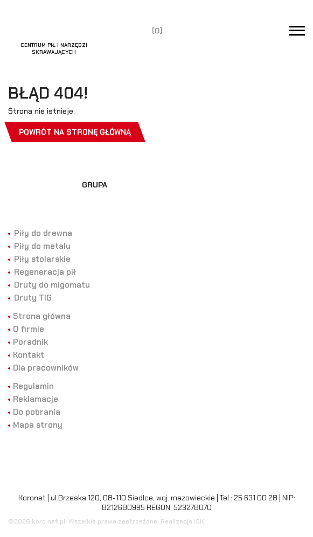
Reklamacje (35, 399)
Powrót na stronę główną (75, 132)
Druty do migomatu (52, 285)
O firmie (28, 329)
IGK (199, 521)
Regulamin (33, 386)
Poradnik (30, 342)
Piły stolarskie (42, 259)
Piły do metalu (42, 246)
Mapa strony (37, 425)
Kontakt (28, 355)
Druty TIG (33, 297)
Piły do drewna (43, 233)
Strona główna (42, 316)
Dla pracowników (46, 367)
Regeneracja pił (45, 272)
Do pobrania (36, 412)
